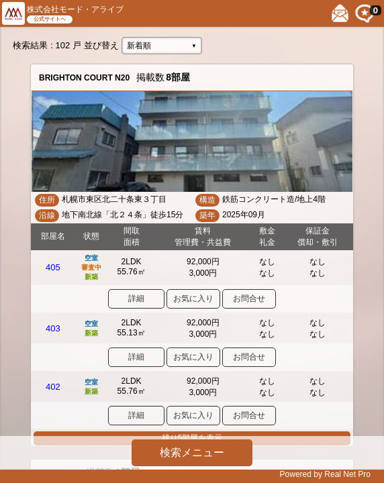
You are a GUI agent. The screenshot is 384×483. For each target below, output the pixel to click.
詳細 (136, 298)
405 (53, 267)
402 (53, 387)
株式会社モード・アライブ (75, 9)
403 (53, 328)
